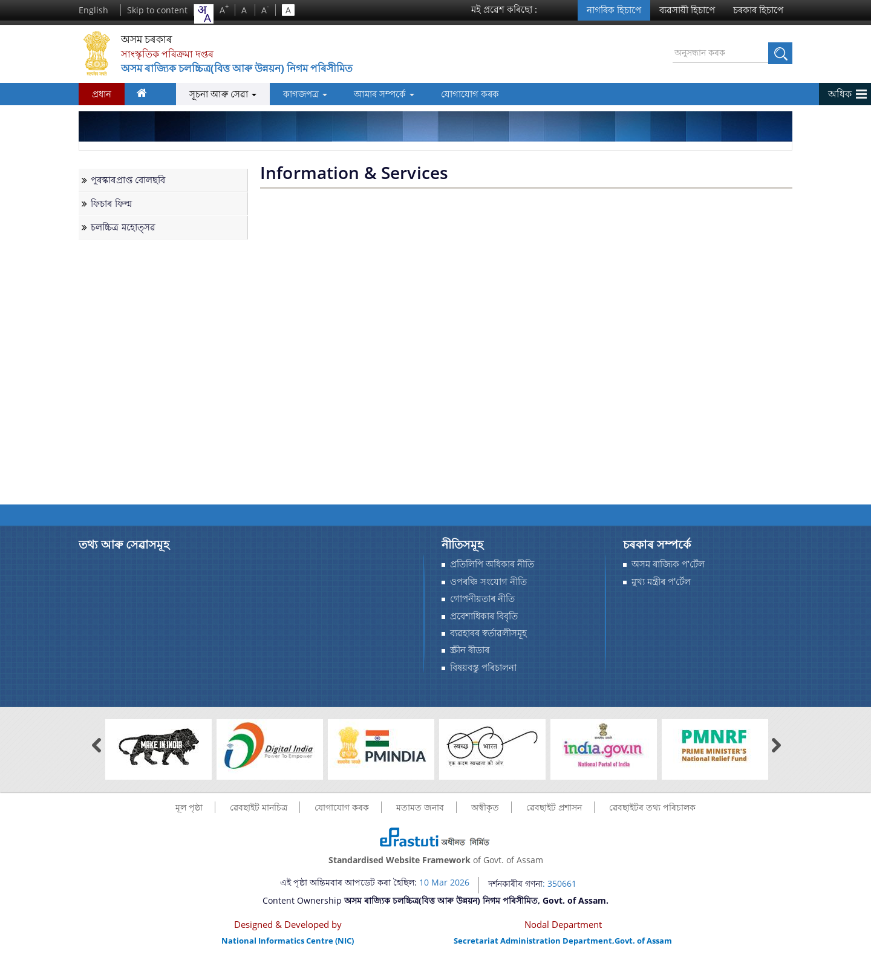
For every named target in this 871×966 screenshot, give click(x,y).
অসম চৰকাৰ (154, 39)
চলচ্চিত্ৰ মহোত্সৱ (123, 227)
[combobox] (204, 14)
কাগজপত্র (292, 94)
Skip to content (157, 10)
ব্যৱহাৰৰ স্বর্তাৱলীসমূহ (488, 633)
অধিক (840, 93)
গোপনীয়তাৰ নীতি (482, 598)
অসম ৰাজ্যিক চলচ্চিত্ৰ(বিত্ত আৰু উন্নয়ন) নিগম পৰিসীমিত (258, 68)
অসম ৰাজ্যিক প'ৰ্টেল (668, 564)
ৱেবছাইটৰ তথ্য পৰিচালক (652, 807)
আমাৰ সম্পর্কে (372, 94)
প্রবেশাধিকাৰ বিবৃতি (484, 616)
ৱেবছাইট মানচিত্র (258, 807)
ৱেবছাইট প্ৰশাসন (554, 807)
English (93, 10)
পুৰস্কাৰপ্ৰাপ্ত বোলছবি (128, 180)
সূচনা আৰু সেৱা (209, 94)
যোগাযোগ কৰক (458, 94)
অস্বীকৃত (485, 807)
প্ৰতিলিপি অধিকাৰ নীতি (492, 564)
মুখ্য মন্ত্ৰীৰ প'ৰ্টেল (661, 581)
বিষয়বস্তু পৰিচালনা (483, 667)
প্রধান (101, 94)
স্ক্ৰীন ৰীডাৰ (469, 650)
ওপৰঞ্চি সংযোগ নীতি (488, 581)
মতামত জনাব (420, 807)
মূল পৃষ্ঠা (189, 807)
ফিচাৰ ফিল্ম (111, 203)
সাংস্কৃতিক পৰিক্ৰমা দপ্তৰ (172, 54)
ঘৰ (145, 95)
